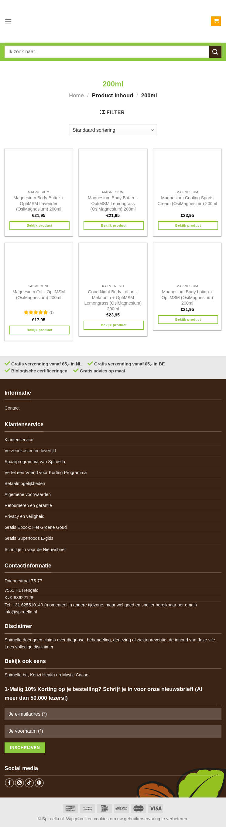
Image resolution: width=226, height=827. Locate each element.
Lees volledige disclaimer (29, 646)
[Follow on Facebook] (9, 782)
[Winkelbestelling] (113, 130)
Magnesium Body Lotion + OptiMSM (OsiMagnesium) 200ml (187, 297)
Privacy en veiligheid (24, 516)
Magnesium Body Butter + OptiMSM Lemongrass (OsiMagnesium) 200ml (113, 203)
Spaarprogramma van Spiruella (35, 461)
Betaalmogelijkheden (25, 483)
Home (76, 95)
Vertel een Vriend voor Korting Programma (46, 472)
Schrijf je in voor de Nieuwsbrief (35, 549)
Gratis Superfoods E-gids (29, 538)
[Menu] (8, 21)
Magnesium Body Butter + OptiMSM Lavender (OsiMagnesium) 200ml (38, 203)
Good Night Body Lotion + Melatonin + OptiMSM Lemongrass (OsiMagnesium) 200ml (113, 300)
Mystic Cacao (75, 674)
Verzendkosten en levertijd (30, 450)
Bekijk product (39, 225)
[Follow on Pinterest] (39, 782)
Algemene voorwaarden (28, 494)
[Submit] (215, 52)
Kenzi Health (42, 674)
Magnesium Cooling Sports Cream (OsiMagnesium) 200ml (187, 200)
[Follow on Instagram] (19, 782)
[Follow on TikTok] (29, 782)
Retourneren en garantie (28, 505)
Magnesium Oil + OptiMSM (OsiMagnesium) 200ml (38, 294)
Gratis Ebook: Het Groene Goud (36, 527)
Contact (12, 408)
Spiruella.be (16, 674)
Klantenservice (19, 439)
